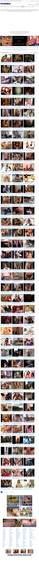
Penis (6, 412)
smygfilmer (17, 528)
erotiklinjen (17, 537)
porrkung (4, 538)
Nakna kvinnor (10, 49)
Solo (17, 74)
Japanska (2, 227)
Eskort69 (7, 49)
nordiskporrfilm (18, 532)
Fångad (15, 248)
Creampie (19, 139)
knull (3, 537)
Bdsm (28, 226)
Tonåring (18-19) (19, 325)
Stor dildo (31, 161)
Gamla (4, 96)
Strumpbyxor (14, 74)
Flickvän (28, 281)
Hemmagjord (6, 314)
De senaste (36, 52)
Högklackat (25, 128)
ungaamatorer (11, 533)
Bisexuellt (6, 423)
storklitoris (10, 539)
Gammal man (8, 96)
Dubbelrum (2, 107)
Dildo (28, 140)
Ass (1, 63)
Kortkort (6, 369)
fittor (10, 528)
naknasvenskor (18, 533)
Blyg (9, 260)
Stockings (2, 85)
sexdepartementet (32, 530)
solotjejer (10, 536)
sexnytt (10, 537)
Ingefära (9, 74)
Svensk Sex (31, 49)
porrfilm (4, 531)
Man (21, 368)
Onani (2, 74)
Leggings (25, 118)
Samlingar (2, 477)
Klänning (4, 151)
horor (3, 529)
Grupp (33, 205)
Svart (9, 128)
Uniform (32, 194)
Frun (13, 194)
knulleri (4, 535)
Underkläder (31, 74)
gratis (30, 540)
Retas (17, 347)
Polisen (6, 271)
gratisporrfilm (18, 538)
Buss (4, 129)
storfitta (10, 535)
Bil (26, 140)
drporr (17, 539)
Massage (2, 336)
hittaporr (17, 531)
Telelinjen (5, 47)
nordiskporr (4, 534)
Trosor (15, 85)
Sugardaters (15, 50)
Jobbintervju (28, 172)
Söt (13, 140)
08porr (17, 540)
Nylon (20, 63)
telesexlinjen (18, 529)
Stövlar (25, 150)
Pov (32, 85)
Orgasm (7, 358)
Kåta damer (25, 50)
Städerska (2, 380)
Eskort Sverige (34, 47)
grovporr (4, 540)
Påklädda (15, 401)
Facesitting (30, 117)
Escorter (18, 49)
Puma (10, 237)
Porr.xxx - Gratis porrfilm (19, 34)
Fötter (4, 139)
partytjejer (4, 533)
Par (31, 172)
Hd (7, 151)
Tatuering (8, 271)
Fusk (18, 248)
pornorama (24, 538)
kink (23, 540)
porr (9, 534)
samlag (30, 537)
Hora (28, 314)
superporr (24, 532)
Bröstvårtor (18, 216)
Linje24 (3, 47)
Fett (29, 216)
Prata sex (16, 47)
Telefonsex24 (22, 47)
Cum (6, 63)
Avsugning (13, 63)
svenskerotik (11, 538)
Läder (16, 467)
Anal (13, 117)
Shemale (36, 4)
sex (29, 539)
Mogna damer (22, 50)
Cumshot (8, 63)
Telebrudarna (8, 47)
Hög (2, 194)
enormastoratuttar (32, 538)
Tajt (5, 85)
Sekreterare (21, 456)
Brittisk (8, 150)
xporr (3, 546)
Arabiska (2, 357)
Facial (25, 74)
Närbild (2, 151)
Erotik (23, 49)
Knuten (29, 227)
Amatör (13, 139)
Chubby (28, 205)
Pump (25, 249)
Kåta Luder (4, 49)
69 (24, 117)
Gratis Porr (25, 49)
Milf (26, 96)
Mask (8, 248)
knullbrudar (4, 536)
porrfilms (30, 532)
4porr (10, 531)
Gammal (4, 74)
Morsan (15, 216)
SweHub (4, 528)
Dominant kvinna (7, 129)
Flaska (19, 281)
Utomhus (29, 248)
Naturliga (17, 63)
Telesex (14, 47)
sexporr (24, 534)
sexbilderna (4, 530)
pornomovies (25, 539)
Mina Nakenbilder (30, 47)
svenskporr (31, 534)
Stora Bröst (6, 128)
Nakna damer (18, 50)
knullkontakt (18, 534)
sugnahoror (11, 529)
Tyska (28, 85)
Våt (8, 369)
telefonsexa (24, 530)
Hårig (17, 150)
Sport (17, 357)
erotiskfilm (24, 536)
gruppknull (17, 536)
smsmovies (24, 533)
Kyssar (32, 412)
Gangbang (25, 194)
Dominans (5, 477)
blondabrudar (25, 528)
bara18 (30, 546)
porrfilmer (17, 530)
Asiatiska (15, 117)
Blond (4, 117)
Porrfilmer (35, 49)
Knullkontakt (20, 49)
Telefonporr (26, 47)
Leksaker (25, 314)
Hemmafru (18, 368)
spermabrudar (31, 536)
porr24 (30, 531)
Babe (4, 128)
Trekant (31, 96)
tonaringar (24, 531)
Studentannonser (14, 49)
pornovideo (17, 546)
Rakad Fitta (28, 49)
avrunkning (31, 533)
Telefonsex (11, 47)
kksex (10, 546)
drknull (10, 530)
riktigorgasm (11, 540)
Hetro (30, 4)
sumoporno (31, 535)
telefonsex (30, 528)
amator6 (24, 537)
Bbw (3, 248)
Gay (33, 4)
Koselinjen (19, 47)
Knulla (37, 49)
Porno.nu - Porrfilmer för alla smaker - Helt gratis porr (19, 33)
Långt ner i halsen (14, 129)
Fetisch (6, 117)
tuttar (30, 529)
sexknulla (24, 535)
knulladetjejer (18, 535)
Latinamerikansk (7, 456)
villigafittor (10, 532)
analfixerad (24, 529)
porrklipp (4, 539)
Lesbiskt (8, 117)
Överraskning (20, 227)
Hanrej (4, 63)
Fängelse (19, 270)
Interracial (27, 74)
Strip (21, 314)
